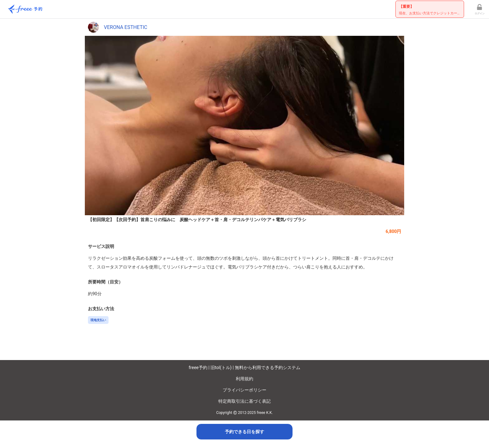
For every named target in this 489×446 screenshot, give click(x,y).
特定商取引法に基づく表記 (244, 401)
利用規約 (244, 378)
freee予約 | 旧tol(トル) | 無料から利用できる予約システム (244, 367)
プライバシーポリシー (244, 389)
